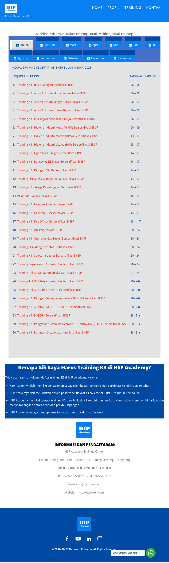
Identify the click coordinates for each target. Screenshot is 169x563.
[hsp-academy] (67, 539)
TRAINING (132, 7)
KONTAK (153, 7)
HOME (97, 7)
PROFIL (113, 7)
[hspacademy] (89, 539)
